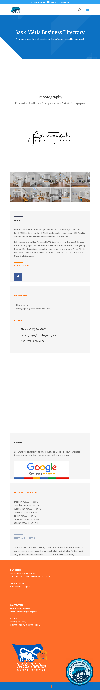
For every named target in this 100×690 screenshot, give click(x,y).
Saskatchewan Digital (20, 586)
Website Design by (18, 583)
